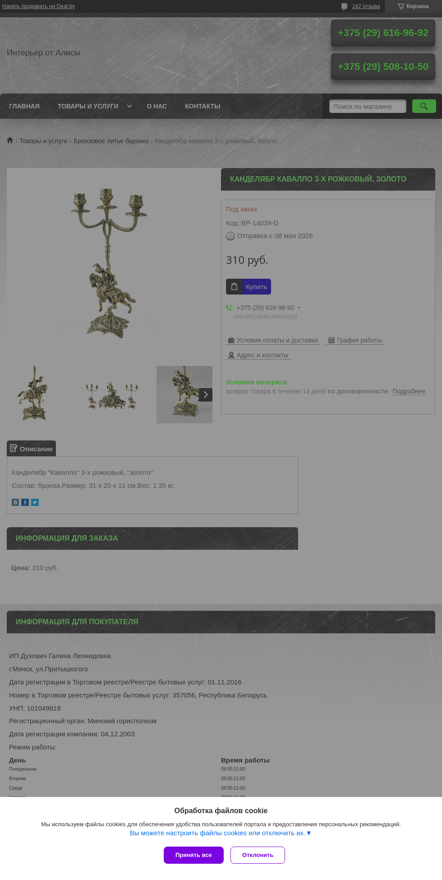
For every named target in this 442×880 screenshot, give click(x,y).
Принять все (193, 855)
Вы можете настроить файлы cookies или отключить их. (217, 835)
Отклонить (260, 855)
